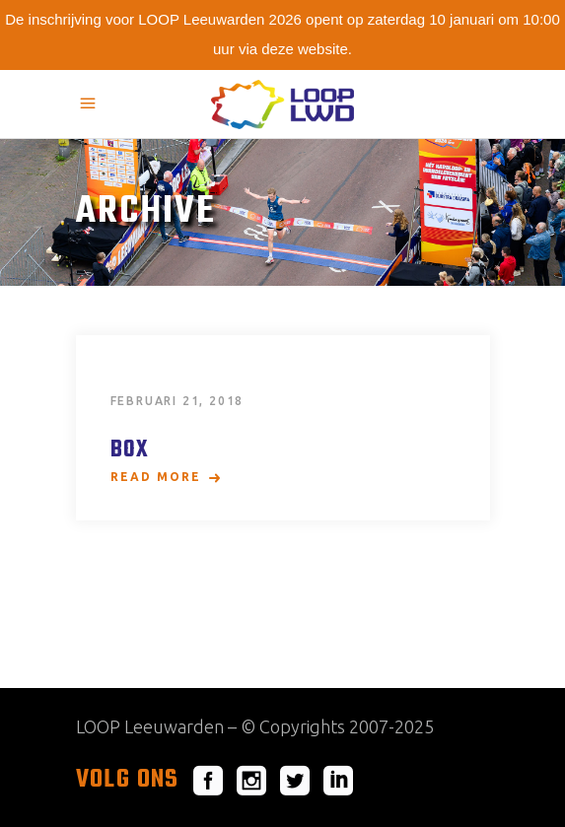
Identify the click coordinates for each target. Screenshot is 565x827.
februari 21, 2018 (177, 400)
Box (130, 450)
